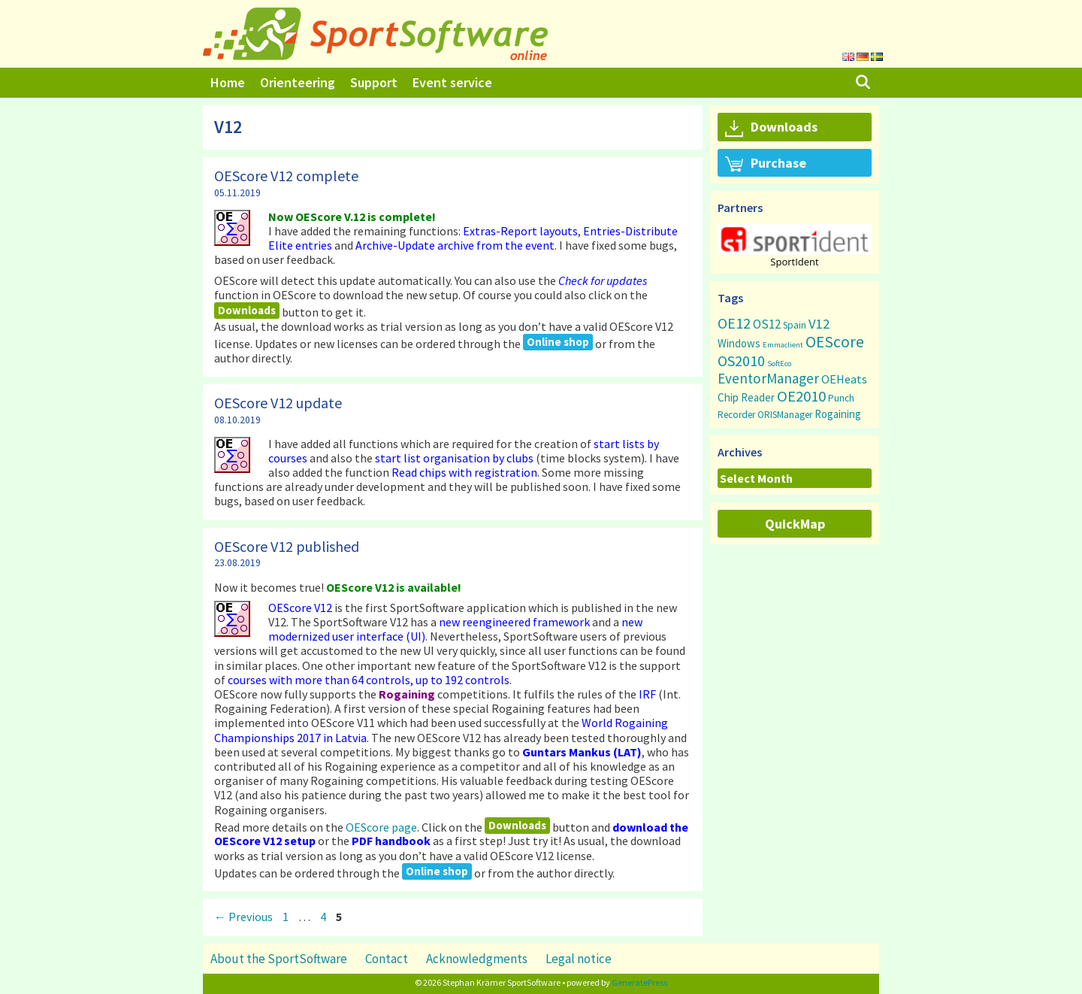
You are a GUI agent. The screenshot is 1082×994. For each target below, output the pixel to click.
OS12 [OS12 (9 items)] (767, 324)
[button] (795, 239)
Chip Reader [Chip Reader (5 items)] (746, 397)
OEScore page (381, 826)
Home (227, 82)
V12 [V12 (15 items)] (819, 323)
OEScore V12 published (286, 546)
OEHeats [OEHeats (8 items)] (844, 378)
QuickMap (795, 523)
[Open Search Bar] (863, 83)
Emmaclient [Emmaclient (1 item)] (783, 345)
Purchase (765, 164)
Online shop (558, 342)
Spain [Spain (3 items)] (794, 325)
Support (373, 82)
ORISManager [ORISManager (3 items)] (784, 414)
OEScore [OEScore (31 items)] (834, 342)
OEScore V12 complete (286, 175)
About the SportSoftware (278, 958)
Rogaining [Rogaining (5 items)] (838, 414)
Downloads (247, 310)
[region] (795, 245)
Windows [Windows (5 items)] (739, 343)
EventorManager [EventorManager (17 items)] (768, 378)
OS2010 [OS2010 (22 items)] (741, 360)
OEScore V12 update (278, 402)
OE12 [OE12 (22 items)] (734, 323)
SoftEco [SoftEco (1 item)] (779, 363)
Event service (452, 82)
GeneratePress (639, 982)
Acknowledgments (476, 958)
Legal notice (579, 958)
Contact (386, 958)
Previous (243, 916)
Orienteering (297, 82)
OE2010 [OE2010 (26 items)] (801, 396)
